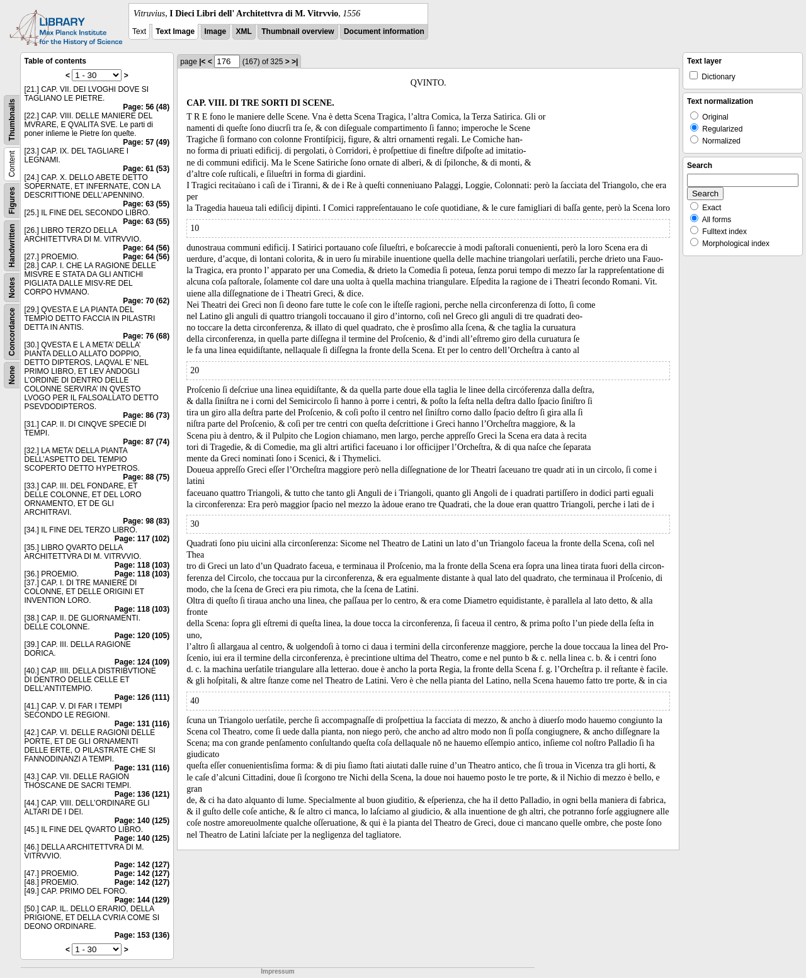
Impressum (277, 971)
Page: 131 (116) (142, 723)
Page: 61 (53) (146, 168)
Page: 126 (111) (142, 697)
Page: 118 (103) (142, 565)
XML (244, 31)
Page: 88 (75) (146, 477)
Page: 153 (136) (142, 935)
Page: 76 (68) (146, 336)
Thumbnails (12, 120)
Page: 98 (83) (146, 521)
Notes (12, 287)
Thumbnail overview (297, 31)
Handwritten (12, 245)
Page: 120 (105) (142, 635)
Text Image (175, 31)
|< (202, 61)
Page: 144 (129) (142, 900)
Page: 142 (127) (142, 864)
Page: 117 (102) (142, 538)
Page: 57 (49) (146, 142)
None (12, 375)
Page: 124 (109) (142, 662)
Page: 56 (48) (146, 107)
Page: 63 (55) (146, 204)
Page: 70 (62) (146, 300)
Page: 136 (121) (142, 794)
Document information (384, 31)
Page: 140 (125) (142, 820)
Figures (12, 200)
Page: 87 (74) (146, 441)
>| (295, 61)
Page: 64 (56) (146, 248)
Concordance (12, 332)
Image (216, 31)
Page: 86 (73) (146, 415)
